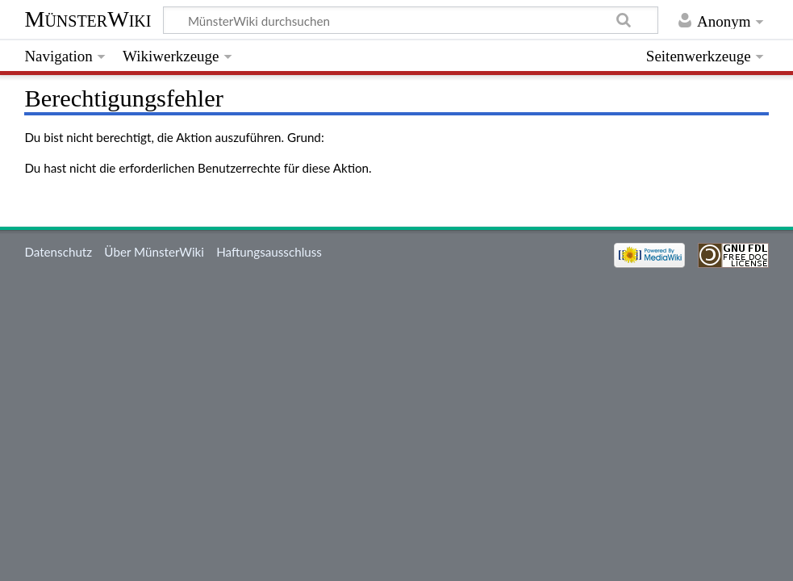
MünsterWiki (87, 18)
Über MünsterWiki (154, 252)
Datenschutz (58, 252)
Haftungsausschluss (269, 252)
